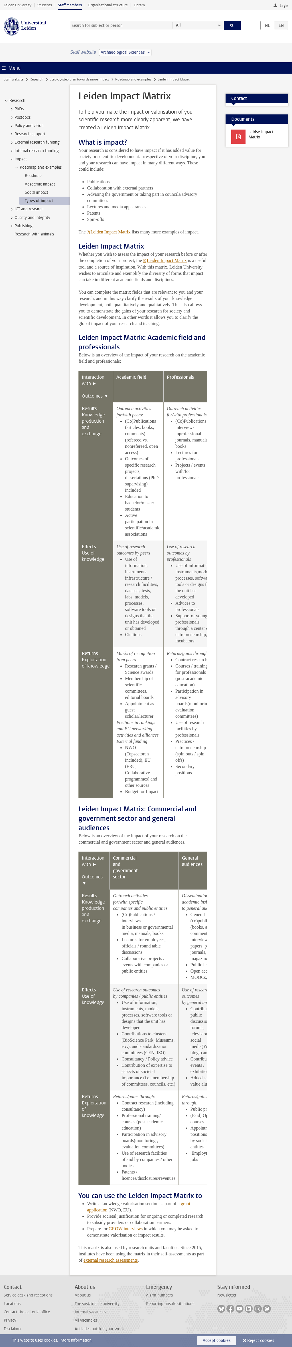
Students (44, 5)
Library (139, 5)
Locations (12, 1303)
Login (284, 5)
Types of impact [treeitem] (39, 200)
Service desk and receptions (28, 1295)
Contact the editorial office (27, 1312)
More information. (76, 1340)
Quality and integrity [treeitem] (29, 218)
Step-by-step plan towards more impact (79, 79)
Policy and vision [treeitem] (26, 126)
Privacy (10, 1320)
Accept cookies (216, 1340)
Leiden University (17, 5)
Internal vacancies (90, 1312)
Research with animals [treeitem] (34, 234)
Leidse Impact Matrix (260, 134)
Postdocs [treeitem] (20, 117)
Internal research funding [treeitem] (34, 151)
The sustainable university (97, 1303)
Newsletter (226, 1295)
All (178, 25)
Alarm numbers (159, 1295)
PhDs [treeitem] (16, 109)
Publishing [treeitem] (21, 226)
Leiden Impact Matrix (110, 231)
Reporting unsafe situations (170, 1303)
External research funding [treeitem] (34, 142)
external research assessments (111, 1260)
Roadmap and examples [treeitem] (38, 167)
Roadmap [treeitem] (33, 175)
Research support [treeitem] (27, 134)
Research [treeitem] (14, 101)
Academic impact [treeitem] (40, 184)
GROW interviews (126, 1228)
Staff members (70, 5)
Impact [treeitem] (18, 159)
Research (36, 79)
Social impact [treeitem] (36, 192)
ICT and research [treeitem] (26, 209)
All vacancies (86, 1320)
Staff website (13, 79)
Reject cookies (260, 1340)
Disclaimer (13, 1329)
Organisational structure (108, 5)
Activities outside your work (99, 1329)
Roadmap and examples (133, 79)
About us (83, 1295)
